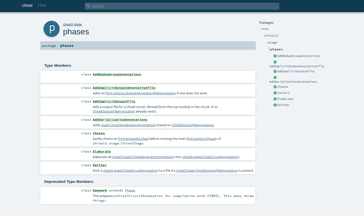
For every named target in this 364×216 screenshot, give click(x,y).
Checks (282, 87)
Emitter (283, 105)
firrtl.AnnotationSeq (133, 138)
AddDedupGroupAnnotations (298, 56)
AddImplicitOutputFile (295, 71)
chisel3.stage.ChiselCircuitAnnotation (210, 157)
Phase (130, 190)
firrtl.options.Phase (201, 138)
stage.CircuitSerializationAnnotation (128, 125)
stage (78, 24)
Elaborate (285, 99)
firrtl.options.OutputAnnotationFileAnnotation (141, 93)
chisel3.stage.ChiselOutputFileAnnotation (207, 170)
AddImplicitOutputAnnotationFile (296, 66)
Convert (283, 93)
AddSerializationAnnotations (293, 81)
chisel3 (68, 24)
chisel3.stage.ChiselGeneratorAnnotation (142, 157)
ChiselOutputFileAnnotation (114, 111)
